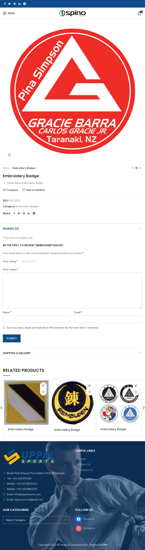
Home (6, 167)
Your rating (10, 261)
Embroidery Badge (20, 429)
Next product (140, 168)
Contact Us (86, 469)
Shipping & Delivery (17, 353)
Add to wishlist (35, 190)
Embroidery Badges (24, 167)
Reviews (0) (11, 229)
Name (7, 312)
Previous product (133, 168)
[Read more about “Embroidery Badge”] (43, 385)
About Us (84, 464)
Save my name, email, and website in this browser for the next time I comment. (53, 327)
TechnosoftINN (98, 544)
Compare (12, 190)
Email (78, 312)
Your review (11, 269)
